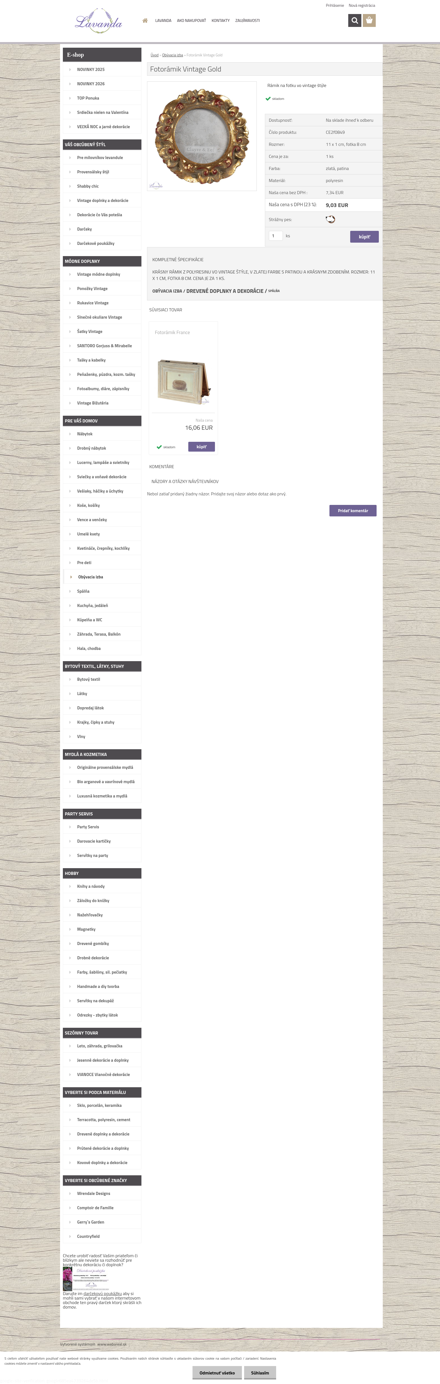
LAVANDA (163, 20)
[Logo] (98, 21)
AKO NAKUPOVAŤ (191, 20)
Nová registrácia (362, 5)
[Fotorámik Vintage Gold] (201, 84)
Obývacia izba (172, 55)
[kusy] (276, 236)
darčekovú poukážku (103, 1293)
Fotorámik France (172, 332)
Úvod (155, 55)
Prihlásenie (335, 5)
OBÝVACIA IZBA (167, 291)
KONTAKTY (221, 20)
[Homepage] (144, 20)
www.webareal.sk (112, 1344)
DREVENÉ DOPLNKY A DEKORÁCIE (224, 291)
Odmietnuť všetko (217, 1372)
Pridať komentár (353, 510)
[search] (354, 20)
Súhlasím (260, 1372)
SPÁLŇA (274, 290)
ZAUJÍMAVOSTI (247, 20)
